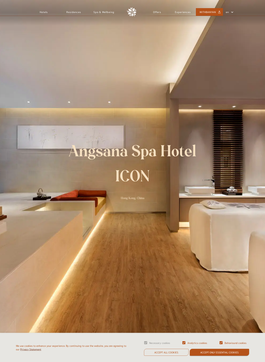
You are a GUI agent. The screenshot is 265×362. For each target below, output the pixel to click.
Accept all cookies (166, 352)
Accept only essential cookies (219, 352)
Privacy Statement (30, 349)
